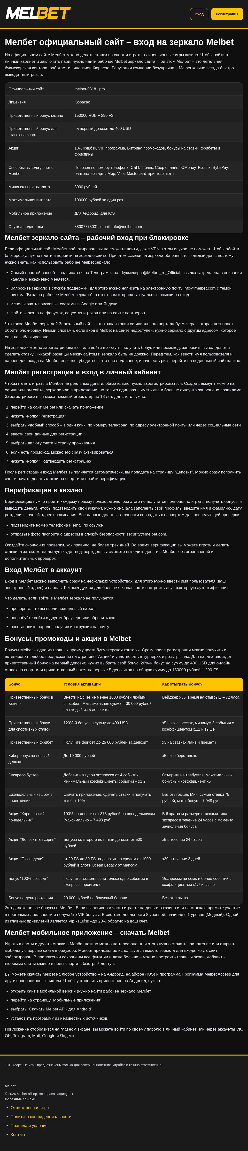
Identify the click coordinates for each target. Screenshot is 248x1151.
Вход (199, 14)
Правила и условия (29, 1125)
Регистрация (227, 14)
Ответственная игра (30, 1107)
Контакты (19, 1134)
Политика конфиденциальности (41, 1116)
